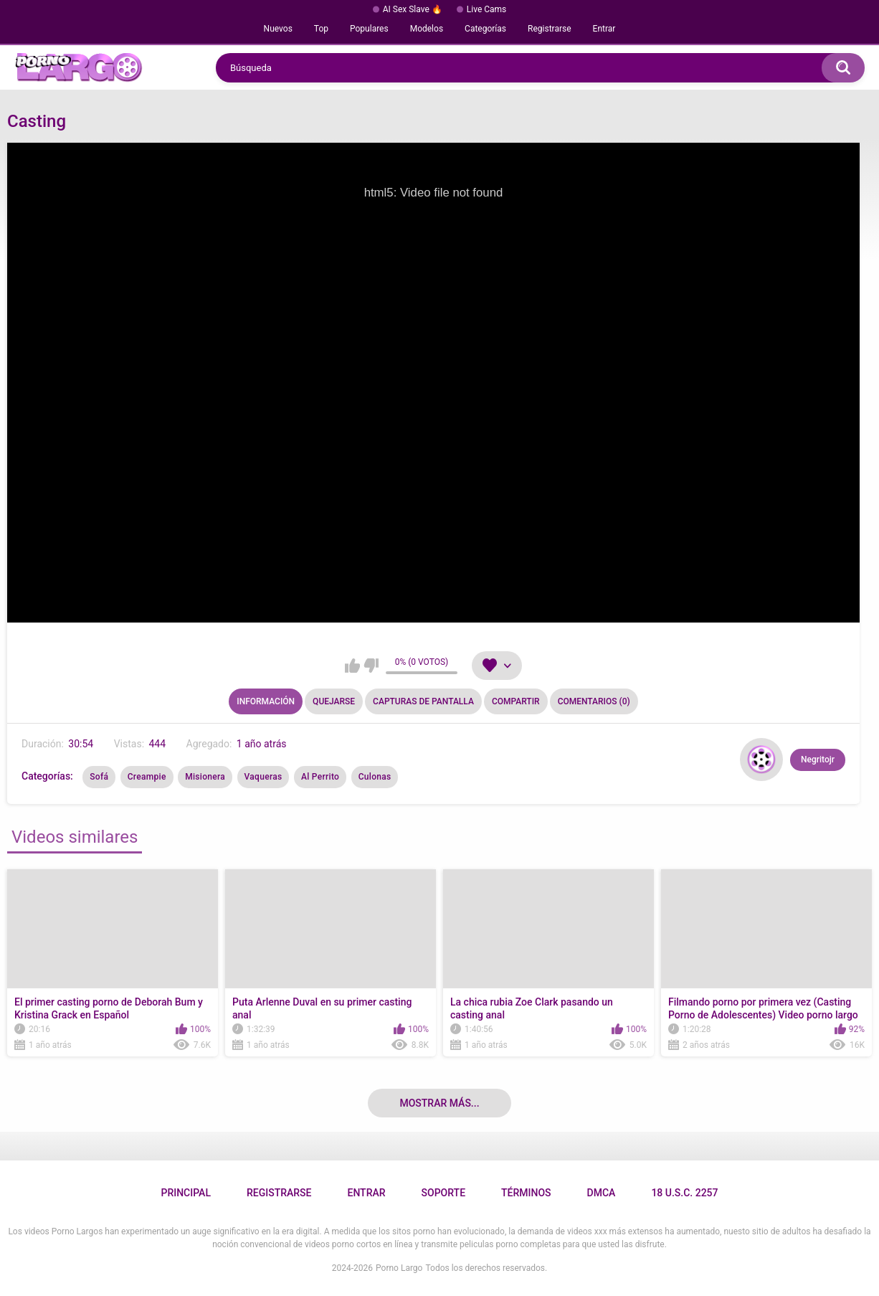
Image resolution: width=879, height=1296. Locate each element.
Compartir (516, 701)
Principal (185, 1192)
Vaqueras (263, 777)
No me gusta (371, 665)
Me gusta (352, 665)
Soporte (443, 1192)
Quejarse (334, 701)
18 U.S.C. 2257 (684, 1192)
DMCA (601, 1192)
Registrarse (549, 29)
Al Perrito (320, 777)
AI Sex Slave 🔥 (412, 9)
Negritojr (818, 760)
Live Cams (487, 9)
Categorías (485, 29)
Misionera (205, 777)
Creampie (147, 777)
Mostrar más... (439, 1103)
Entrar (604, 29)
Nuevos (278, 29)
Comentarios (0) (594, 701)
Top (321, 29)
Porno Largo (399, 1268)
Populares (369, 29)
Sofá (99, 777)
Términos (526, 1192)
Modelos (426, 29)
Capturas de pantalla (423, 701)
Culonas (374, 777)
